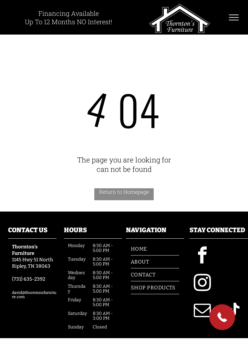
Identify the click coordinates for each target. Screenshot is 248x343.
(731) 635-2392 (28, 279)
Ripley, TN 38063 (31, 266)
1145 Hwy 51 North (32, 260)
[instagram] (202, 283)
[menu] (233, 17)
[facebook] (202, 256)
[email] (202, 311)
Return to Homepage (124, 191)
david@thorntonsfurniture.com (34, 294)
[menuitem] (155, 249)
